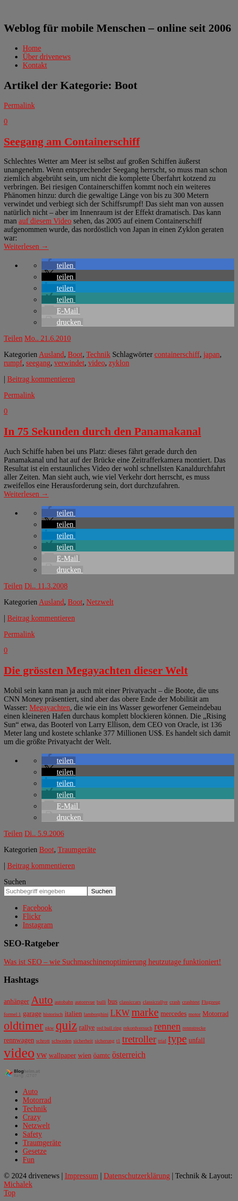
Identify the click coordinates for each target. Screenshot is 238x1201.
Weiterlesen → (26, 246)
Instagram (38, 925)
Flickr (32, 916)
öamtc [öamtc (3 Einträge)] (101, 1055)
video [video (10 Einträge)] (19, 1052)
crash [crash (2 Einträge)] (175, 1002)
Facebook (37, 908)
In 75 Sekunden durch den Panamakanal (102, 431)
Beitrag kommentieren (41, 379)
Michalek (18, 1184)
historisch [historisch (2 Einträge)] (52, 1014)
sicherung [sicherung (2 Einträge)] (104, 1040)
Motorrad (37, 1100)
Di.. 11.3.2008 (46, 586)
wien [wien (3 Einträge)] (85, 1055)
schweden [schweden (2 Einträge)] (61, 1040)
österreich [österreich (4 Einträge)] (128, 1054)
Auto (30, 1091)
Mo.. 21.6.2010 (48, 338)
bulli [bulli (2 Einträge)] (101, 1002)
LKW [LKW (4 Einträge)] (119, 1013)
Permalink (19, 105)
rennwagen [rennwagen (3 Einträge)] (19, 1040)
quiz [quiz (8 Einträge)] (66, 1025)
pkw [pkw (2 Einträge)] (49, 1028)
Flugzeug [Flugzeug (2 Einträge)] (211, 1002)
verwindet (69, 363)
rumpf (13, 363)
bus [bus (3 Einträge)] (112, 1001)
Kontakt (35, 65)
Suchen (15, 882)
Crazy (32, 1117)
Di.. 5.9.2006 (44, 833)
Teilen (13, 338)
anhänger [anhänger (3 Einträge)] (16, 1001)
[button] (59, 265)
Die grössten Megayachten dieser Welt (96, 670)
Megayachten (49, 707)
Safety (32, 1134)
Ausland (51, 354)
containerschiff (177, 354)
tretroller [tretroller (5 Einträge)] (139, 1039)
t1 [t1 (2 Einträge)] (118, 1040)
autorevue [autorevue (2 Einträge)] (85, 1002)
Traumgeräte (77, 849)
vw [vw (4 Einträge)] (41, 1054)
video (96, 363)
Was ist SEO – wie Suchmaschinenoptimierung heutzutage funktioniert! (112, 962)
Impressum (81, 1176)
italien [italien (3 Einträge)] (73, 1013)
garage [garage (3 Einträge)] (32, 1013)
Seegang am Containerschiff (72, 141)
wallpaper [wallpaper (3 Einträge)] (62, 1055)
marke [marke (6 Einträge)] (144, 1012)
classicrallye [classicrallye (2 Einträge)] (155, 1002)
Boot (75, 354)
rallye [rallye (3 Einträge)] (86, 1027)
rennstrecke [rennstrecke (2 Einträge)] (193, 1028)
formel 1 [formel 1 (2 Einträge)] (12, 1014)
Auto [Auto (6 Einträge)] (42, 1000)
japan (212, 354)
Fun (28, 1160)
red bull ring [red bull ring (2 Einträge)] (109, 1028)
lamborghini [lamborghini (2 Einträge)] (96, 1014)
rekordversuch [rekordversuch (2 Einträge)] (137, 1028)
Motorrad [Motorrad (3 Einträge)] (216, 1013)
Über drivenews (47, 57)
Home (32, 48)
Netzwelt (100, 602)
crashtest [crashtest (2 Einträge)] (190, 1002)
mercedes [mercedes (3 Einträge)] (174, 1013)
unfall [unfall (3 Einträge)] (197, 1040)
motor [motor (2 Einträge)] (194, 1014)
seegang (38, 363)
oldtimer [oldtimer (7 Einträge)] (23, 1025)
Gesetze (35, 1151)
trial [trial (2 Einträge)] (162, 1040)
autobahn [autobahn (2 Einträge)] (64, 1002)
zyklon (119, 363)
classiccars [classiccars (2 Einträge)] (130, 1002)
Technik (98, 354)
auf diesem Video (45, 221)
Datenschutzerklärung (136, 1176)
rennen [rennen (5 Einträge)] (167, 1026)
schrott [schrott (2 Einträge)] (43, 1040)
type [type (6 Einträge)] (177, 1039)
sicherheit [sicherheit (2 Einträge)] (83, 1040)
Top (10, 1193)
